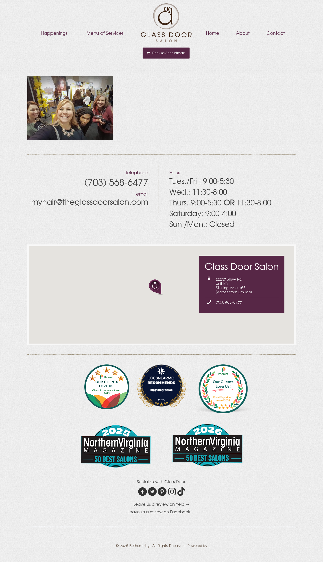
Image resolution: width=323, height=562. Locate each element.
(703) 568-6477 (229, 302)
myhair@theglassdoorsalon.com (89, 201)
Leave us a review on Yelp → (161, 504)
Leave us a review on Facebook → (161, 512)
